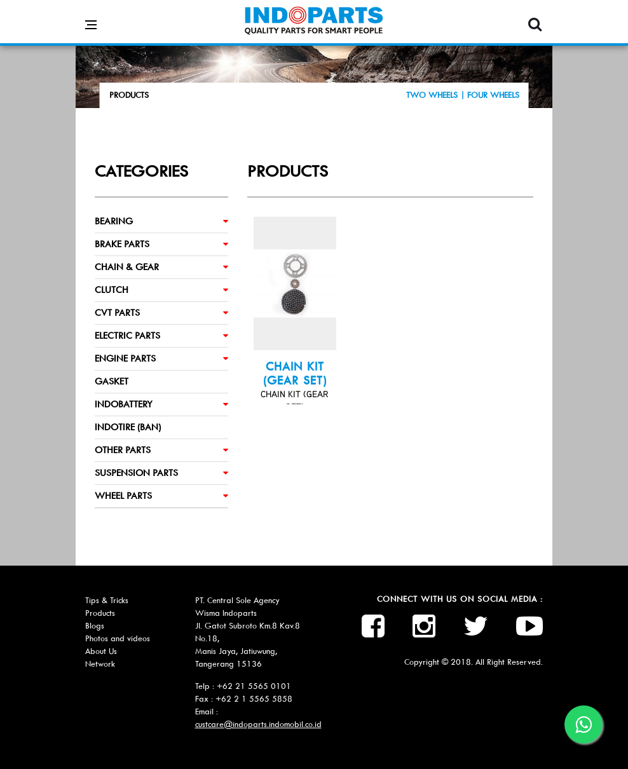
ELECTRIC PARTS (127, 335)
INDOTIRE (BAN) (128, 427)
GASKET (111, 381)
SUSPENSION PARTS (136, 473)
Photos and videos (117, 638)
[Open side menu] (91, 15)
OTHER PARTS (123, 450)
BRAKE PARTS (122, 244)
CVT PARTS (117, 312)
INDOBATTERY (124, 404)
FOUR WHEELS (493, 95)
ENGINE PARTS (125, 358)
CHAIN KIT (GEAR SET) (295, 374)
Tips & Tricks (106, 600)
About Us (101, 651)
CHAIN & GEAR (127, 267)
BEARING (114, 221)
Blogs (94, 625)
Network (100, 664)
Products (100, 613)
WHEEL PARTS (123, 495)
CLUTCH (111, 290)
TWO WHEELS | (436, 95)
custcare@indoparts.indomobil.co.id (258, 724)
